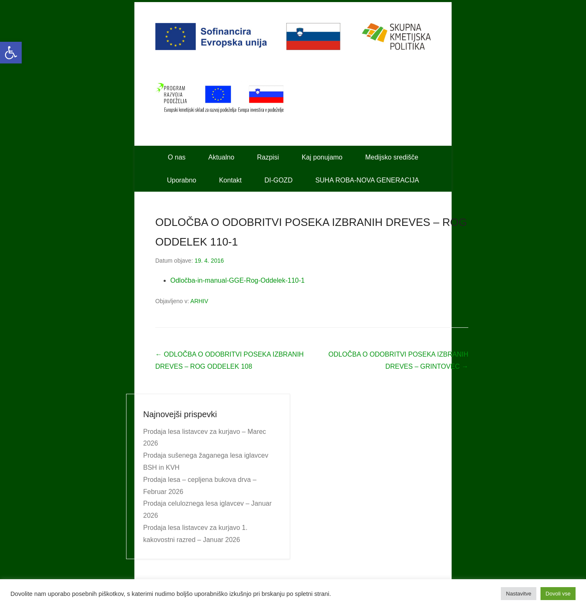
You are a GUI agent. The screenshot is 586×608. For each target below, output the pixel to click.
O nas (177, 157)
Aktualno (221, 157)
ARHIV (199, 301)
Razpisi (268, 157)
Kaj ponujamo (322, 157)
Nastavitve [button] (518, 593)
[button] (11, 52)
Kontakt (230, 180)
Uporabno (181, 180)
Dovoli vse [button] (558, 593)
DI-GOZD (278, 180)
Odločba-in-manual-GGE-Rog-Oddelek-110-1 (237, 280)
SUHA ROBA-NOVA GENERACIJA (367, 180)
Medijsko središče (391, 157)
